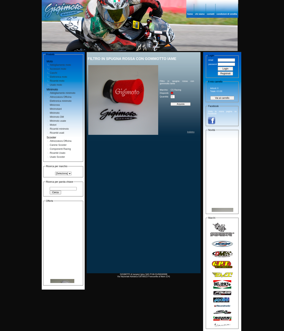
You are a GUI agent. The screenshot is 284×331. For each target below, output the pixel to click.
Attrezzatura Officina (60, 97)
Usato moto (56, 84)
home (190, 14)
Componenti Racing (60, 149)
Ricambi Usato (57, 153)
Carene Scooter (58, 145)
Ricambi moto (57, 80)
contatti (210, 14)
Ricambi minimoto (59, 128)
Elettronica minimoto (60, 101)
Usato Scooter (57, 157)
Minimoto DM (57, 117)
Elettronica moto (58, 76)
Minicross (55, 105)
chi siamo (200, 14)
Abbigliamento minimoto (62, 93)
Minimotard (56, 109)
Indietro (191, 132)
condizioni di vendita (226, 14)
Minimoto (55, 113)
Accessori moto (58, 69)
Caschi (53, 72)
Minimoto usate (58, 120)
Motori (53, 124)
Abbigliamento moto (60, 65)
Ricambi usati (57, 132)
